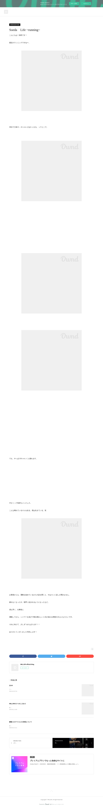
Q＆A (11, 685)
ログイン (86, 3)
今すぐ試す (74, 3)
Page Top (51, 792)
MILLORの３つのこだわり (17, 703)
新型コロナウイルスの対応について (20, 722)
